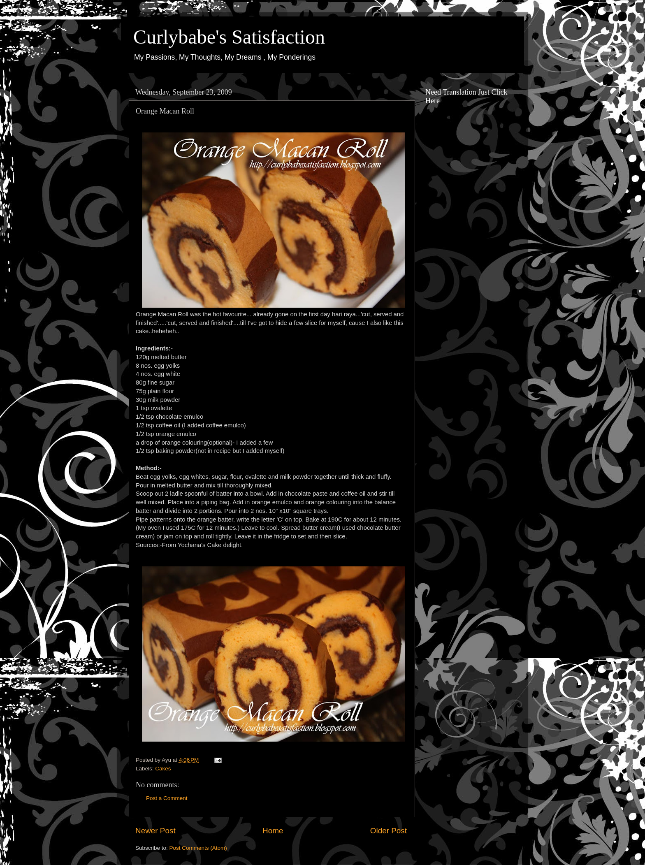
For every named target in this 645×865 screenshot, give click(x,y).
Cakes (163, 768)
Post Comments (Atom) (198, 848)
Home (272, 830)
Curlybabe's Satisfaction (229, 37)
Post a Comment (167, 798)
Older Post (388, 830)
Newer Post (155, 830)
